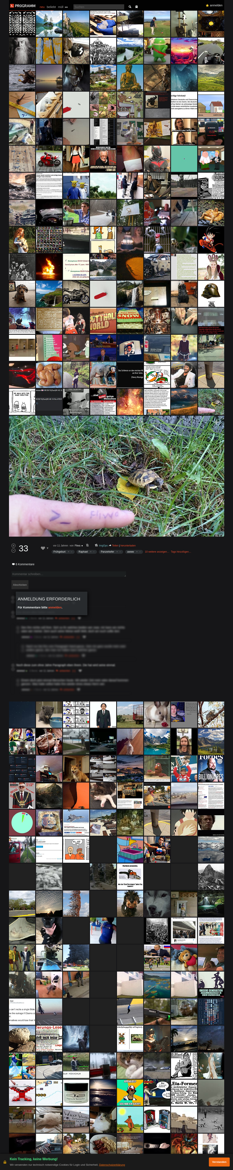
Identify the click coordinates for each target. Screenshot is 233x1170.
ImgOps (103, 545)
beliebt (51, 7)
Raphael (83, 551)
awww (130, 551)
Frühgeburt (60, 551)
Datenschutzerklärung (112, 1164)
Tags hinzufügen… (181, 551)
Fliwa (77, 545)
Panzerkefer (107, 551)
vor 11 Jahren (60, 545)
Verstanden (219, 1161)
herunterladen (128, 545)
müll (60, 7)
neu (42, 7)
